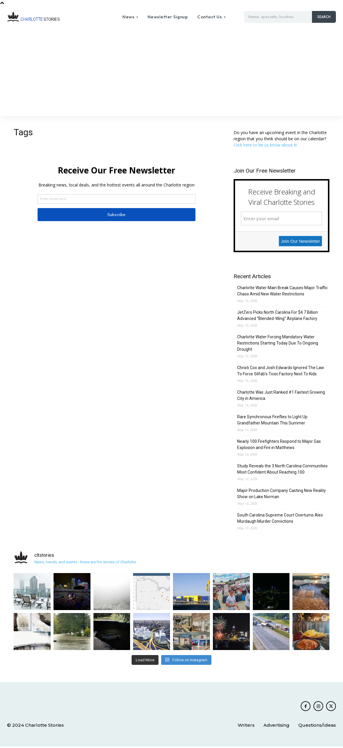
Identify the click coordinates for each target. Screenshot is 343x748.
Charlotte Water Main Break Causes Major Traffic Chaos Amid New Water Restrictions (282, 290)
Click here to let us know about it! (265, 145)
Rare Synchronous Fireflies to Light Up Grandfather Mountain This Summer (272, 419)
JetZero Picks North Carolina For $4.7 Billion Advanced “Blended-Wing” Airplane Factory (277, 315)
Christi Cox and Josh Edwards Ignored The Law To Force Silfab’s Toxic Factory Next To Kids (280, 370)
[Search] (324, 17)
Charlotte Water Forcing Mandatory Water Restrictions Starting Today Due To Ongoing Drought (277, 343)
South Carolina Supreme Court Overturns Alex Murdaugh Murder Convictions (280, 518)
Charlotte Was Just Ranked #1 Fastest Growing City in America (281, 395)
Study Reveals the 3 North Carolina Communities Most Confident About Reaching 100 (282, 469)
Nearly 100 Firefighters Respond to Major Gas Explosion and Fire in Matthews (279, 444)
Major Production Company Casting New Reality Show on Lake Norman (281, 493)
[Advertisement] (171, 71)
